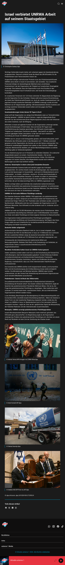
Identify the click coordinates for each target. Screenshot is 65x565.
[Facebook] (58, 526)
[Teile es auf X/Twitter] (9, 508)
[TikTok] (62, 526)
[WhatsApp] (49, 526)
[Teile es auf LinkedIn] (12, 508)
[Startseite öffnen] (4, 3)
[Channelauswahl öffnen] (58, 3)
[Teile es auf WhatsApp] (16, 508)
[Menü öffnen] (62, 3)
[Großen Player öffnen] (55, 560)
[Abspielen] (61, 560)
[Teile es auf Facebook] (6, 508)
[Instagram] (53, 526)
